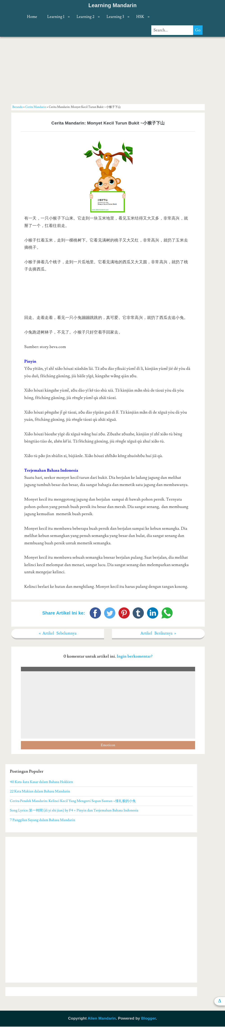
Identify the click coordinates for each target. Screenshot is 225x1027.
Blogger (148, 1019)
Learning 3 (115, 16)
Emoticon (108, 746)
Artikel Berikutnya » (158, 633)
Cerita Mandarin (35, 107)
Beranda (17, 107)
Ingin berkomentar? (134, 656)
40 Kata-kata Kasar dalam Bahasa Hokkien (41, 782)
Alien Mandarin (102, 1019)
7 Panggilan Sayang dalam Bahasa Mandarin (42, 820)
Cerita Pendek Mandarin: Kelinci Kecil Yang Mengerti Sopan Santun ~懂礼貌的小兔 (73, 801)
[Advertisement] (108, 70)
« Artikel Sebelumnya (58, 633)
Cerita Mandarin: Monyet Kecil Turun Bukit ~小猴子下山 (108, 123)
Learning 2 (85, 16)
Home (32, 16)
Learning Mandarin (112, 5)
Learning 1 (55, 16)
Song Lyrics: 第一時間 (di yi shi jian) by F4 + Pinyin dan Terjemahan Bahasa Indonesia (74, 811)
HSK (140, 16)
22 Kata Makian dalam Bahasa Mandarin (40, 791)
